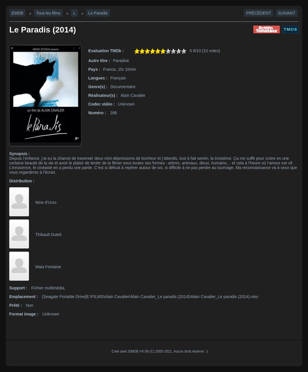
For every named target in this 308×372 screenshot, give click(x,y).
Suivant (286, 13)
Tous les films (48, 13)
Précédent (258, 13)
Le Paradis (98, 13)
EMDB (17, 13)
